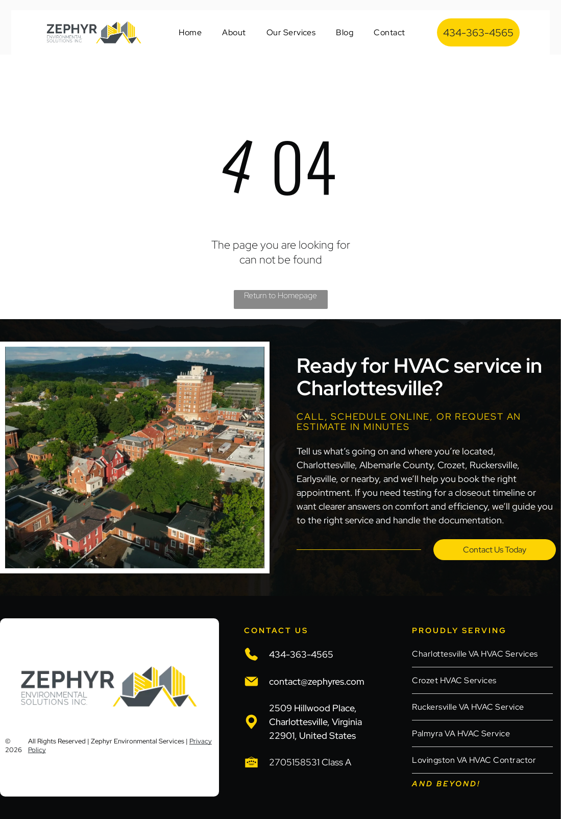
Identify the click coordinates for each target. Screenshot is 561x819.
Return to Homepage (280, 295)
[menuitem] (190, 32)
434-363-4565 (301, 654)
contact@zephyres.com (316, 681)
